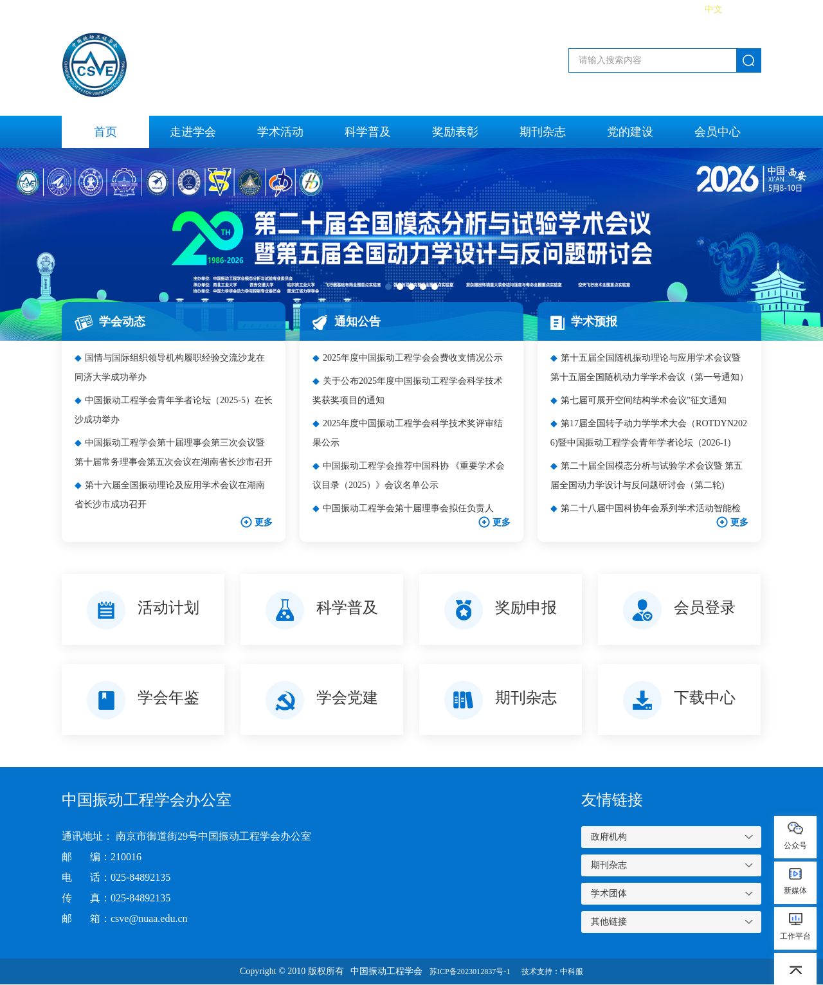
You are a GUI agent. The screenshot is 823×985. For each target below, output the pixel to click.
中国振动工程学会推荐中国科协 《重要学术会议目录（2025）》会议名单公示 (406, 494)
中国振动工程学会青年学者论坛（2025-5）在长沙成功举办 (169, 409)
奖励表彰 (455, 131)
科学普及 (368, 131)
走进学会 (193, 131)
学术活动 (280, 131)
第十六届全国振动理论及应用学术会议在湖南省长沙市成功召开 (173, 494)
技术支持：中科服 (559, 972)
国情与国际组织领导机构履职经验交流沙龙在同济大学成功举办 (173, 367)
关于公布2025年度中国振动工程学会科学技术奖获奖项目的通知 (410, 409)
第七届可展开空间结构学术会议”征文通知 (645, 409)
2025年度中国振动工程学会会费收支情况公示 (410, 367)
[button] (388, 287)
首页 (105, 131)
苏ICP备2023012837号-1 (464, 972)
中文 (714, 9)
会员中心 (717, 131)
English (747, 9)
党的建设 (630, 131)
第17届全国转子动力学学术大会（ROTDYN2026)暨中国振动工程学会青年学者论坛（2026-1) (647, 454)
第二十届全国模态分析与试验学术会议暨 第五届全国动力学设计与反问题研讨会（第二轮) (648, 496)
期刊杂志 (543, 131)
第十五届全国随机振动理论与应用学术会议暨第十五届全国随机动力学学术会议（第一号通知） (648, 369)
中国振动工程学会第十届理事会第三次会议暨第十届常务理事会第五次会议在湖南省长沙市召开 (173, 454)
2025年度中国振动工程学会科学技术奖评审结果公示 (410, 452)
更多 (255, 522)
